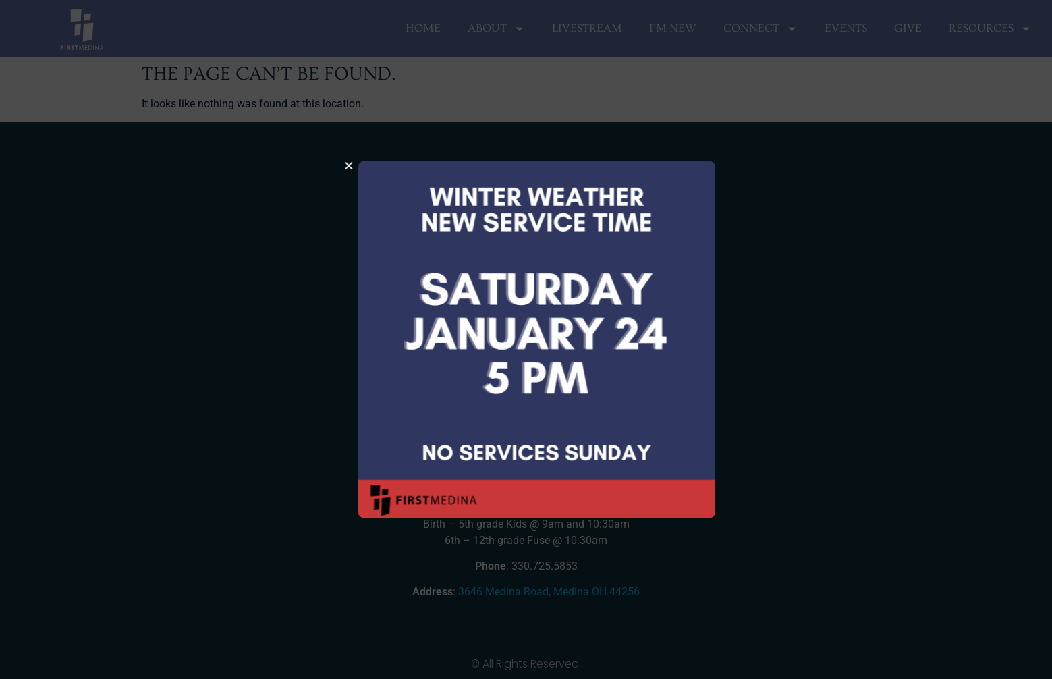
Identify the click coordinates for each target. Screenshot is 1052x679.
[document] (526, 339)
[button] (365, 166)
